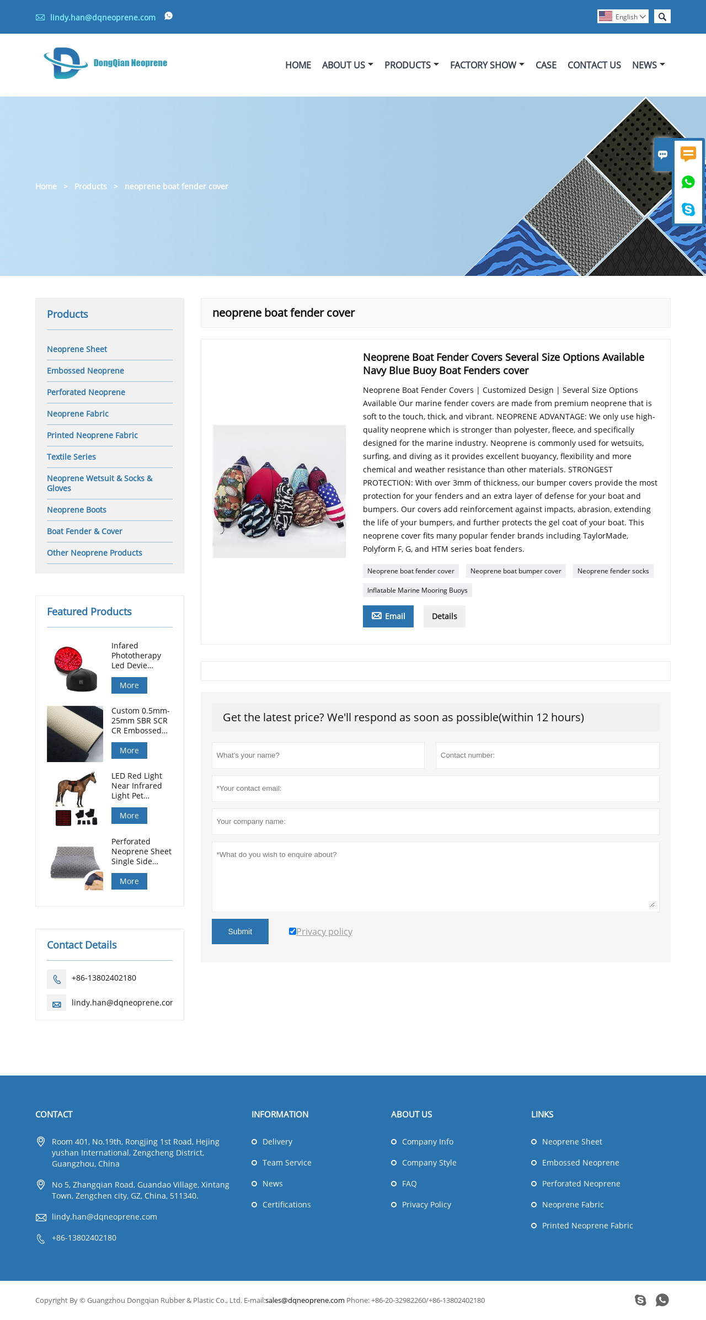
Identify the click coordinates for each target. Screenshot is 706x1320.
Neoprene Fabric (78, 413)
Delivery (277, 1142)
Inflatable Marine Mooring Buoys (417, 590)
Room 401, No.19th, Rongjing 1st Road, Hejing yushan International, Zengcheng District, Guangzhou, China (136, 1153)
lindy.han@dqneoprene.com (103, 17)
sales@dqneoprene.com (305, 1301)
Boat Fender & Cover (84, 531)
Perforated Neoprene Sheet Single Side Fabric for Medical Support (141, 852)
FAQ (409, 1184)
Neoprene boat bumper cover (515, 571)
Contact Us (594, 65)
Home (298, 65)
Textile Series (71, 456)
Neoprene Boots (76, 509)
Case (546, 65)
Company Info (427, 1142)
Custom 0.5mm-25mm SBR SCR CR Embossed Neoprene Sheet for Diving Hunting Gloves (141, 721)
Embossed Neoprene (85, 370)
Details (444, 616)
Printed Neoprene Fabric (92, 435)
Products (411, 65)
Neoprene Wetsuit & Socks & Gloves (99, 483)
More (129, 685)
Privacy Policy (426, 1205)
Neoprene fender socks (613, 571)
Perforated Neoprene (86, 392)
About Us (347, 65)
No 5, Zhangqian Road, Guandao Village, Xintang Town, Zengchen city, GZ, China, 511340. (140, 1190)
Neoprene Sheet (77, 349)
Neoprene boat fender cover (410, 571)
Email (388, 615)
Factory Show (487, 65)
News (648, 65)
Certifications (287, 1205)
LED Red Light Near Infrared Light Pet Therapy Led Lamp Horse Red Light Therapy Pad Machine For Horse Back (141, 786)
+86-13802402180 (104, 978)
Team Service (287, 1163)
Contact (53, 1114)
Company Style (429, 1163)
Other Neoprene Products (94, 552)
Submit (240, 931)
